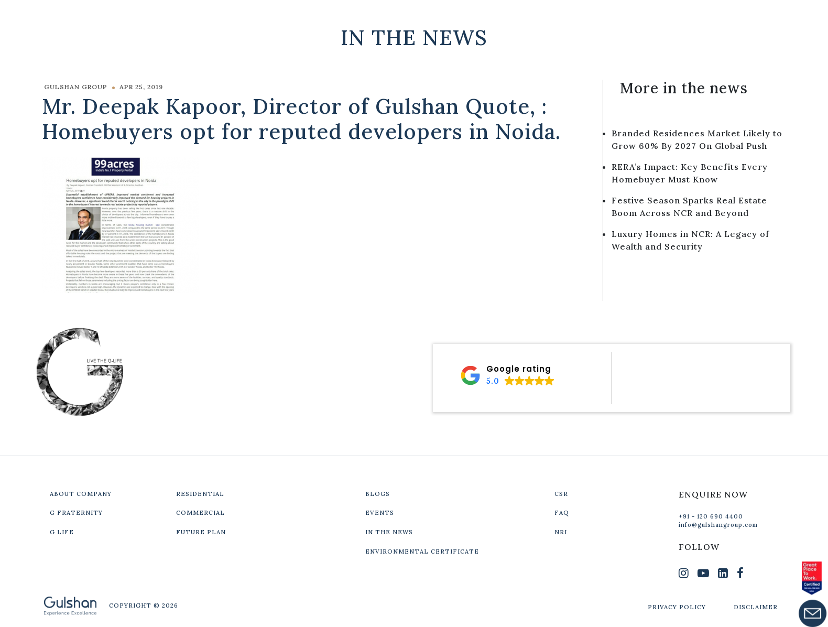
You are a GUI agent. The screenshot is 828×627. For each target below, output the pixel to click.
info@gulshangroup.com (718, 524)
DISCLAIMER (756, 607)
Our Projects (616, 17)
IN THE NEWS (389, 532)
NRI (560, 532)
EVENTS (379, 512)
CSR (561, 494)
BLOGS (377, 494)
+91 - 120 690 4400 (711, 516)
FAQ (561, 512)
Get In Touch (716, 17)
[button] (507, 375)
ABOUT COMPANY (81, 494)
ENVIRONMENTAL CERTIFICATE (422, 551)
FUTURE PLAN (201, 532)
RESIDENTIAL (200, 494)
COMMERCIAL (200, 512)
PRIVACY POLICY (677, 607)
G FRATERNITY (76, 512)
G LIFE (62, 532)
